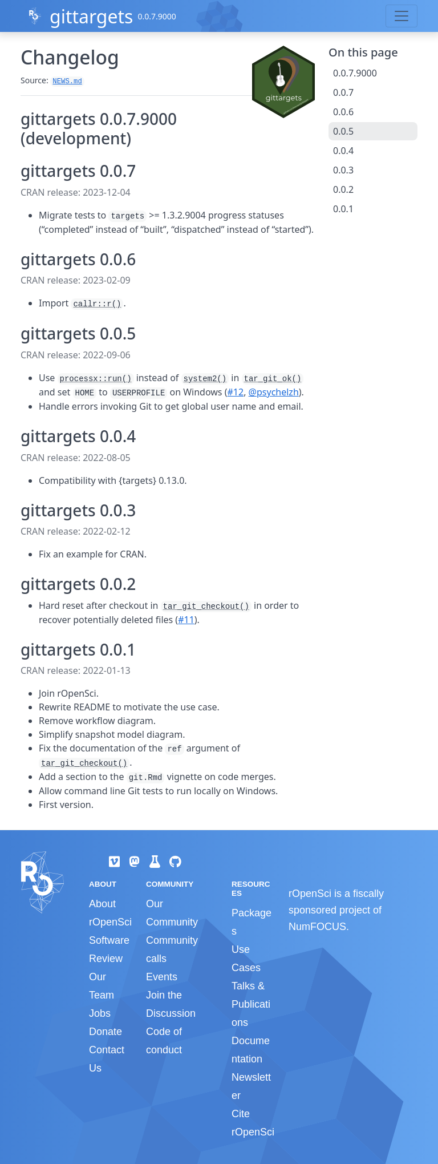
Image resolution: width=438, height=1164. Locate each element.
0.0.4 (343, 150)
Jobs (100, 1013)
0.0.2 (343, 189)
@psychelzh (274, 392)
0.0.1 (343, 209)
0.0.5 (343, 131)
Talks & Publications (251, 1004)
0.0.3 (343, 170)
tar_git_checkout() (206, 606)
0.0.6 (343, 112)
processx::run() (96, 378)
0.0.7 (343, 92)
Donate (105, 1031)
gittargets (91, 16)
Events (161, 977)
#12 (236, 392)
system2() (205, 378)
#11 (186, 619)
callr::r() (97, 304)
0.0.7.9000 (355, 73)
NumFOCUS (317, 926)
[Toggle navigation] (401, 16)
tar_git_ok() (273, 378)
